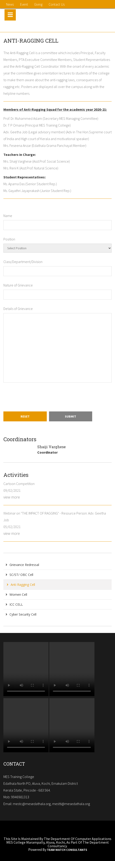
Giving (38, 4)
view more (11, 497)
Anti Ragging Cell (21, 584)
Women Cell (16, 594)
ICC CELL (14, 604)
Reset (25, 416)
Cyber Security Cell (21, 614)
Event (24, 4)
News (10, 4)
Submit (70, 416)
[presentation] (37, 397)
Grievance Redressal (22, 565)
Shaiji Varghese (51, 446)
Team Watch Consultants (67, 850)
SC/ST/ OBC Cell (19, 574)
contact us (57, 4)
